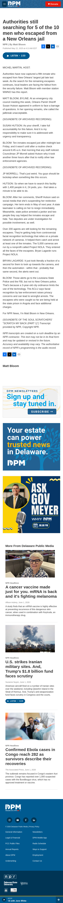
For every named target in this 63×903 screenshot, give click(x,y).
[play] (4, 899)
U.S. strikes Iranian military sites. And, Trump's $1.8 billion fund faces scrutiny (29, 669)
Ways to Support (40, 849)
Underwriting (10, 861)
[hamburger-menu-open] (4, 4)
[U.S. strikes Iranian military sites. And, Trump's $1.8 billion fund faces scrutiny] (30, 638)
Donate (54, 4)
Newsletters (38, 832)
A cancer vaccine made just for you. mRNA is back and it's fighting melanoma (31, 592)
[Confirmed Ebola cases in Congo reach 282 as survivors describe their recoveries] (30, 726)
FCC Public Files (12, 844)
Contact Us (37, 861)
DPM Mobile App (40, 838)
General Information (13, 832)
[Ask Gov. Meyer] (31, 504)
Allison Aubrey (11, 602)
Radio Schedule (39, 844)
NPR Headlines (12, 583)
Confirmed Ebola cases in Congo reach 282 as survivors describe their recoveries (30, 756)
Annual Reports (12, 849)
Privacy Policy (34, 827)
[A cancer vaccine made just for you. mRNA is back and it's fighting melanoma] (30, 563)
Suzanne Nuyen (12, 682)
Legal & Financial (12, 838)
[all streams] (59, 899)
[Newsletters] (31, 401)
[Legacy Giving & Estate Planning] (31, 447)
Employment (38, 855)
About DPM (10, 855)
